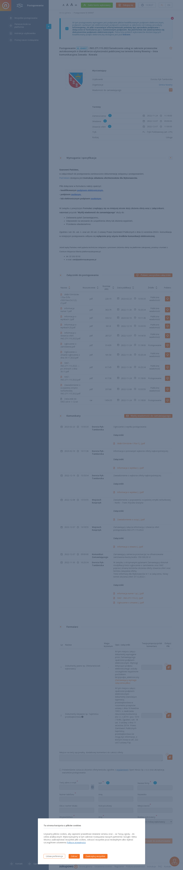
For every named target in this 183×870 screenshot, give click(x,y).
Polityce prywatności (76, 842)
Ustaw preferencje (54, 856)
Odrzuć (74, 856)
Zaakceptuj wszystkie (95, 856)
